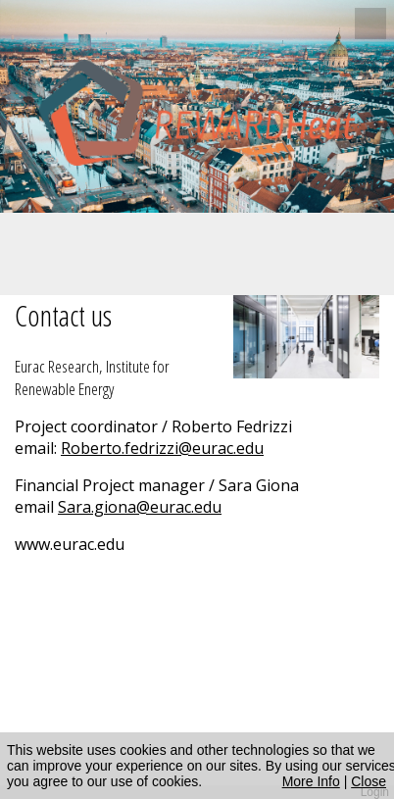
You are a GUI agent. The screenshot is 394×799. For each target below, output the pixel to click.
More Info (311, 781)
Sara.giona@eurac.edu (140, 507)
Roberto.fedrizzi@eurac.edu (162, 448)
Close (368, 781)
